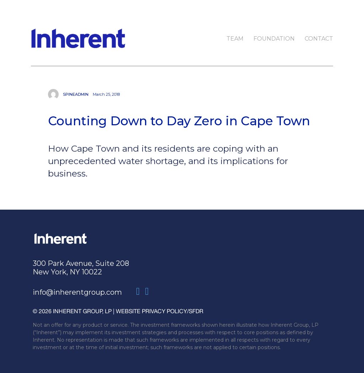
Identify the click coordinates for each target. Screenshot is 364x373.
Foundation (274, 38)
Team (234, 38)
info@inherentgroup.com (77, 292)
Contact (319, 38)
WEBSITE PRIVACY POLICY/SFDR (159, 311)
